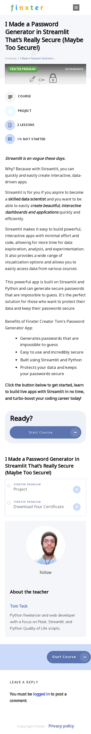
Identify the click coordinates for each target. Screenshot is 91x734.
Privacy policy (61, 726)
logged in (41, 694)
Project (20, 489)
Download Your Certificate (38, 506)
